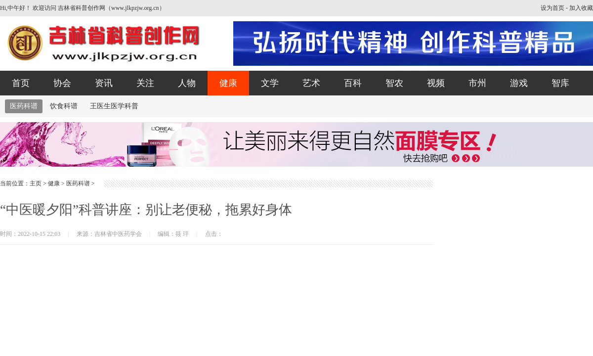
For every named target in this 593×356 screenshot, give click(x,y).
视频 (436, 83)
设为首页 (552, 7)
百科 (353, 83)
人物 (187, 83)
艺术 (311, 83)
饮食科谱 (64, 106)
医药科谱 (24, 106)
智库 (560, 83)
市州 (477, 83)
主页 (36, 183)
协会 (62, 83)
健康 (228, 83)
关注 (145, 83)
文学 (270, 83)
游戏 (519, 83)
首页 (21, 83)
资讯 (104, 83)
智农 (394, 83)
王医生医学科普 (114, 106)
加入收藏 (581, 7)
